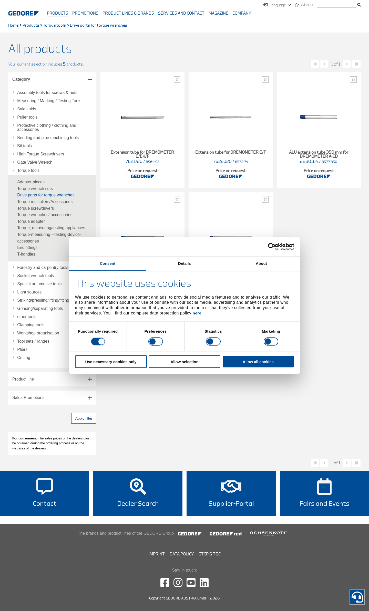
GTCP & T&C (210, 554)
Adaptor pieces (31, 182)
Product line (23, 379)
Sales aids (26, 109)
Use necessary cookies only (110, 362)
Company (241, 13)
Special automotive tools (39, 284)
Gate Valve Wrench (34, 162)
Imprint (157, 554)
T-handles (26, 254)
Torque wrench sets (35, 188)
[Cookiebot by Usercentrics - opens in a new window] (271, 246)
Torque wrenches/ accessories (44, 215)
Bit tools (24, 146)
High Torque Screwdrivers (40, 154)
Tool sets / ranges (33, 341)
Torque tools (54, 25)
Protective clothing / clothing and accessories (46, 127)
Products (57, 13)
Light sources (29, 292)
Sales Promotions (28, 397)
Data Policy (182, 554)
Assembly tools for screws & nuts (47, 93)
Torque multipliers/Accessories (45, 201)
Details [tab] (184, 263)
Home (13, 25)
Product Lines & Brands (128, 13)
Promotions (85, 13)
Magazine (218, 13)
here (197, 313)
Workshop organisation (38, 333)
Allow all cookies (258, 362)
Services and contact (181, 13)
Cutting (23, 358)
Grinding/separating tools (40, 309)
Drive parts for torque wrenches (45, 195)
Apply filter (83, 418)
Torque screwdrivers (35, 208)
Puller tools (27, 117)
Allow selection (184, 362)
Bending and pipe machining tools (48, 138)
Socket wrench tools (35, 276)
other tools (26, 317)
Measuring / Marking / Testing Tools (49, 101)
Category (21, 79)
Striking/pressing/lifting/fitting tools (48, 300)
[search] (336, 5)
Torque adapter (31, 221)
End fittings (27, 247)
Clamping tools (30, 325)
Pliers (22, 349)
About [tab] (261, 263)
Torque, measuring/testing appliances (51, 228)
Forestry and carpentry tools (42, 268)
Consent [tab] (108, 263)
